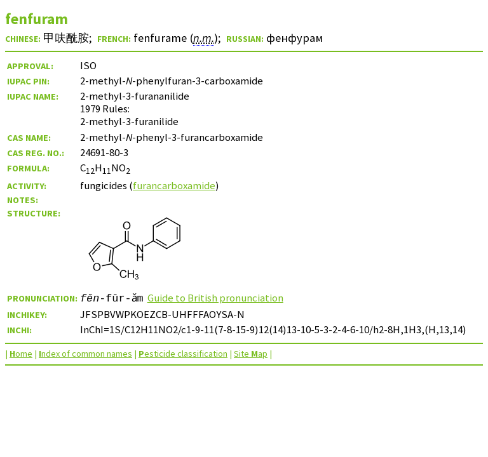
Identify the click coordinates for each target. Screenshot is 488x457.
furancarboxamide (174, 185)
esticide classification (183, 353)
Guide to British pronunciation (216, 298)
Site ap (251, 353)
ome (21, 353)
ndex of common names (85, 353)
